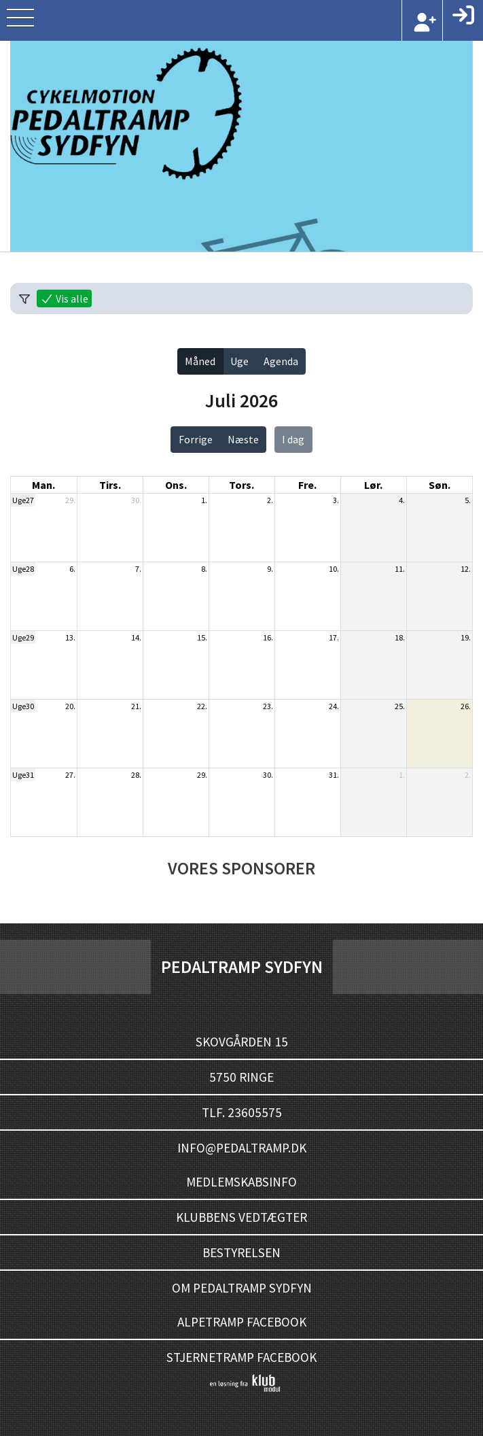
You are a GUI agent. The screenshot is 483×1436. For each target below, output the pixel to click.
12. (466, 569)
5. (468, 500)
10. (334, 569)
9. (270, 569)
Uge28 (23, 569)
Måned (200, 361)
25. (400, 706)
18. (400, 637)
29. (70, 500)
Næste (243, 439)
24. (334, 706)
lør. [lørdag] (373, 485)
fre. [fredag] (307, 485)
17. (334, 637)
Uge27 (23, 500)
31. (334, 775)
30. (136, 500)
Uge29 (23, 637)
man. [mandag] (43, 485)
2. (270, 500)
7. (138, 569)
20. (70, 706)
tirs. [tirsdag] (110, 485)
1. (204, 500)
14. (136, 637)
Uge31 (23, 775)
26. (466, 706)
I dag (293, 439)
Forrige (196, 439)
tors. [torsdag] (241, 485)
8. (204, 569)
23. (268, 706)
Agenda (281, 361)
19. (466, 637)
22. (202, 706)
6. (72, 569)
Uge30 (23, 706)
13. (70, 637)
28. (136, 775)
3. (336, 500)
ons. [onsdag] (176, 485)
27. (70, 775)
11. (400, 569)
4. (402, 500)
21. (136, 706)
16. (268, 637)
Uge (239, 361)
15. (202, 637)
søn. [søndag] (439, 485)
